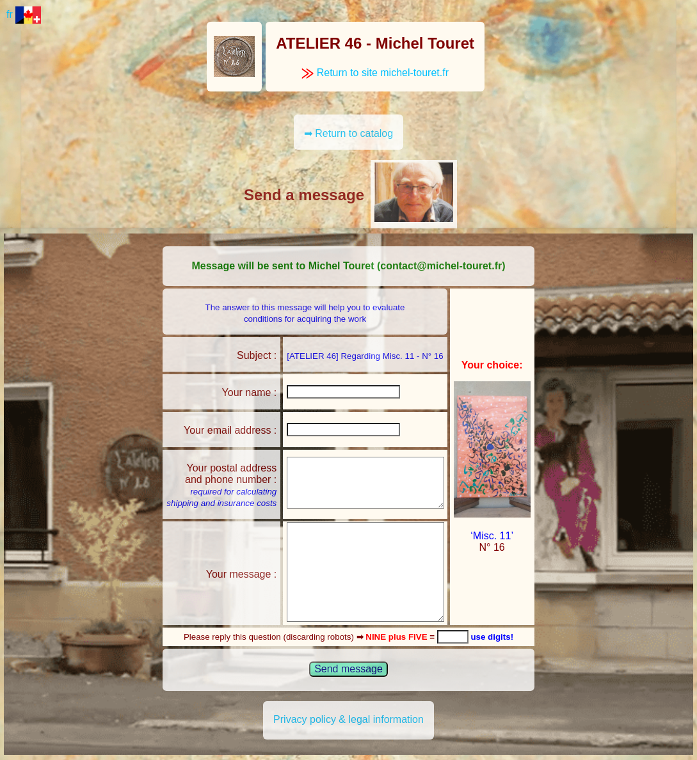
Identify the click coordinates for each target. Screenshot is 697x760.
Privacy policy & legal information (348, 719)
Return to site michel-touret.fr (375, 72)
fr (23, 14)
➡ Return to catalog (348, 133)
